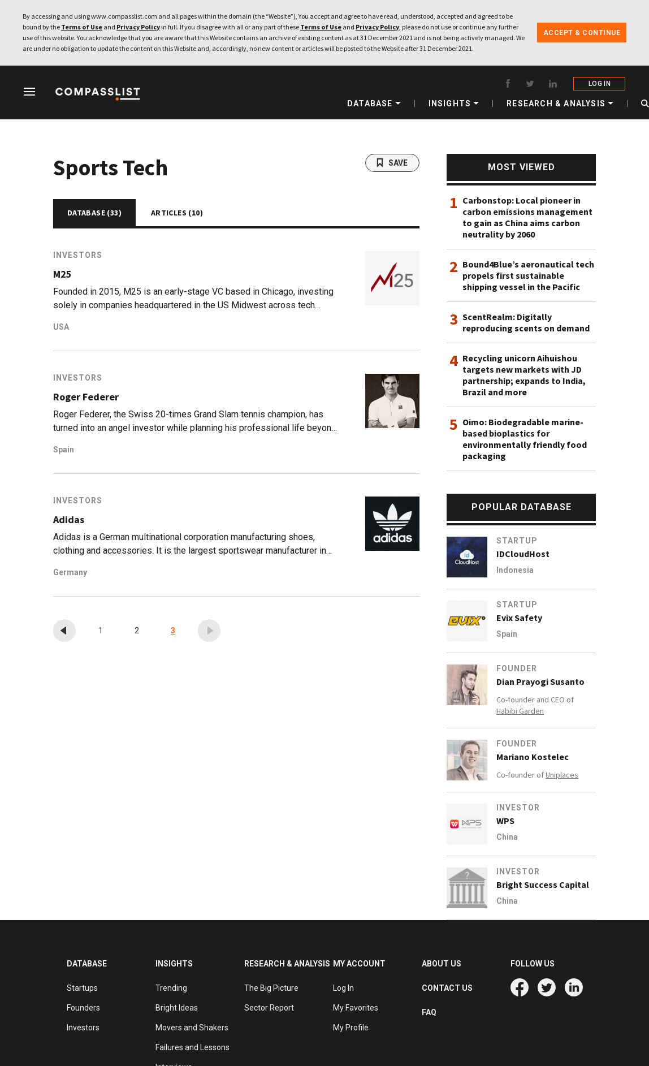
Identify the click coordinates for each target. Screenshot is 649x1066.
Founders (83, 1007)
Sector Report (269, 1007)
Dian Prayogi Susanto (540, 681)
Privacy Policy (138, 27)
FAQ (429, 1012)
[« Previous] (64, 630)
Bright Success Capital (542, 884)
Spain (63, 449)
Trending (171, 987)
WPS (505, 820)
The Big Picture (271, 987)
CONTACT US (447, 987)
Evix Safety (519, 617)
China (507, 837)
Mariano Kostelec (532, 756)
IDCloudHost (523, 553)
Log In (343, 987)
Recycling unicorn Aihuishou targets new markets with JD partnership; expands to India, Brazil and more (524, 375)
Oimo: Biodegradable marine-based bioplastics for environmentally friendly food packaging (524, 438)
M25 (62, 274)
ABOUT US (441, 963)
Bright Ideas (176, 1007)
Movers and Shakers (191, 1027)
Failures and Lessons (192, 1047)
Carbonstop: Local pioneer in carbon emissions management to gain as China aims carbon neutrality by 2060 (527, 217)
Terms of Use (81, 27)
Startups (82, 987)
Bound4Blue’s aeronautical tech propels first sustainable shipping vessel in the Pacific (528, 275)
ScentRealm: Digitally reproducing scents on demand (526, 322)
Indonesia (515, 570)
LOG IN (600, 84)
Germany (70, 572)
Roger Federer (86, 397)
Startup (517, 541)
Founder (516, 668)
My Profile (351, 1027)
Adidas (68, 519)
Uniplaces (562, 775)
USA (61, 326)
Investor (518, 808)
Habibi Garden (520, 711)
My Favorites (355, 1007)
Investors (77, 255)
